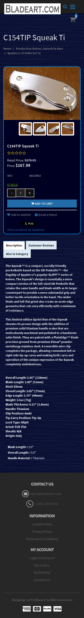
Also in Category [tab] (17, 254)
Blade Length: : (18, 447)
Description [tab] (14, 245)
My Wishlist (42, 572)
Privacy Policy (42, 531)
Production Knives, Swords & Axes (39, 49)
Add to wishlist (19, 215)
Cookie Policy (42, 524)
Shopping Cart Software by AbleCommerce (42, 600)
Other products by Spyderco (26, 230)
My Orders (42, 565)
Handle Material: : (20, 458)
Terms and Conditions (42, 539)
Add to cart (42, 204)
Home (7, 49)
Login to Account (42, 558)
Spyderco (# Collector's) (24, 53)
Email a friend (46, 215)
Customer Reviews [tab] (41, 245)
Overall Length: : (19, 452)
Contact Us (42, 580)
